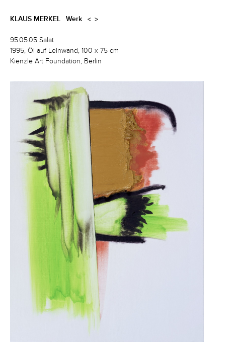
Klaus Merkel (35, 19)
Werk (74, 19)
